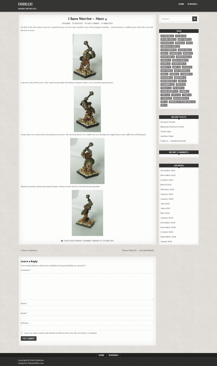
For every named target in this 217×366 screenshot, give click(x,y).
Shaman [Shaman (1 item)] (184, 91)
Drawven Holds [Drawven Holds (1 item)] (184, 56)
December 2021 (168, 170)
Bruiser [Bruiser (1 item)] (180, 43)
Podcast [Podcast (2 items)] (166, 88)
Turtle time (166, 131)
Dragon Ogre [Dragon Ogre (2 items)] (167, 56)
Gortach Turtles (168, 122)
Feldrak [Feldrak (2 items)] (165, 63)
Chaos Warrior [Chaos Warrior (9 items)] (168, 49)
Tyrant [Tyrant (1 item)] (187, 95)
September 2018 (168, 237)
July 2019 (165, 204)
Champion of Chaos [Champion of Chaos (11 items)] (170, 46)
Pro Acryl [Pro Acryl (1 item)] (178, 88)
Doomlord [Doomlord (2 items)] (175, 53)
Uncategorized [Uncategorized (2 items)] (181, 98)
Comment (26, 270)
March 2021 (166, 185)
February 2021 (167, 189)
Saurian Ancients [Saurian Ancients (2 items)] (169, 91)
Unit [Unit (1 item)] (164, 101)
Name (24, 303)
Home (181, 4)
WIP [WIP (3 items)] (164, 105)
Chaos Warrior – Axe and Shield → (139, 250)
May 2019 (165, 213)
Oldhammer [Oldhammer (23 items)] (167, 84)
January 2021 (167, 194)
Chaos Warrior (76, 240)
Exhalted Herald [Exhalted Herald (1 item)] (180, 60)
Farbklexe (25, 3)
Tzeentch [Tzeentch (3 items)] (166, 98)
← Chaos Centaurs (28, 250)
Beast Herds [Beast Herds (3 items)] (184, 39)
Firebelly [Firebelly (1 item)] (165, 67)
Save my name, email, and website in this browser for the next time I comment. (60, 333)
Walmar (67, 23)
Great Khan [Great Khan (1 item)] (166, 70)
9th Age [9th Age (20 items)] (181, 36)
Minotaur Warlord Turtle (172, 127)
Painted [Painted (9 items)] (180, 84)
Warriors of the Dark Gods (103, 240)
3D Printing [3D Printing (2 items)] (167, 36)
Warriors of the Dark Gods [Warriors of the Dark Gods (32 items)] (182, 101)
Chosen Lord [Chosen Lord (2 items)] (184, 49)
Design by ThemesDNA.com (30, 363)
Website (24, 323)
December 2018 (168, 223)
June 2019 (165, 208)
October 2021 (167, 180)
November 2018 (168, 227)
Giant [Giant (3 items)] (176, 67)
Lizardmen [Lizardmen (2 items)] (186, 74)
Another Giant (167, 136)
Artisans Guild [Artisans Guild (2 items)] (168, 39)
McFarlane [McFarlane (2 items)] (166, 77)
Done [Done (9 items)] (164, 53)
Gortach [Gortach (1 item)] (187, 67)
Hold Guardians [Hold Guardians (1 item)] (182, 70)
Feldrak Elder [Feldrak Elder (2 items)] (179, 63)
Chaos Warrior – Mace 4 (87, 18)
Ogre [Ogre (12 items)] (182, 81)
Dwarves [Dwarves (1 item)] (165, 60)
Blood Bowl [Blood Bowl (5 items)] (167, 43)
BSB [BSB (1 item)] (189, 43)
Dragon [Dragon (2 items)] (188, 53)
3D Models (192, 4)
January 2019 (167, 218)
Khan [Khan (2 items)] (164, 74)
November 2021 (168, 175)
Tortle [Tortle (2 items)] (165, 95)
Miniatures (108, 23)
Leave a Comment (93, 23)
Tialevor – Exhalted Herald (173, 141)
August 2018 (166, 241)
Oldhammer (87, 240)
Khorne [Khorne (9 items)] (174, 74)
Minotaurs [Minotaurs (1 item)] (180, 77)
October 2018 (167, 232)
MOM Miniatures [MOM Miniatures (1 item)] (168, 81)
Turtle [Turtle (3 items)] (176, 95)
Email (24, 313)
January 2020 (167, 199)
